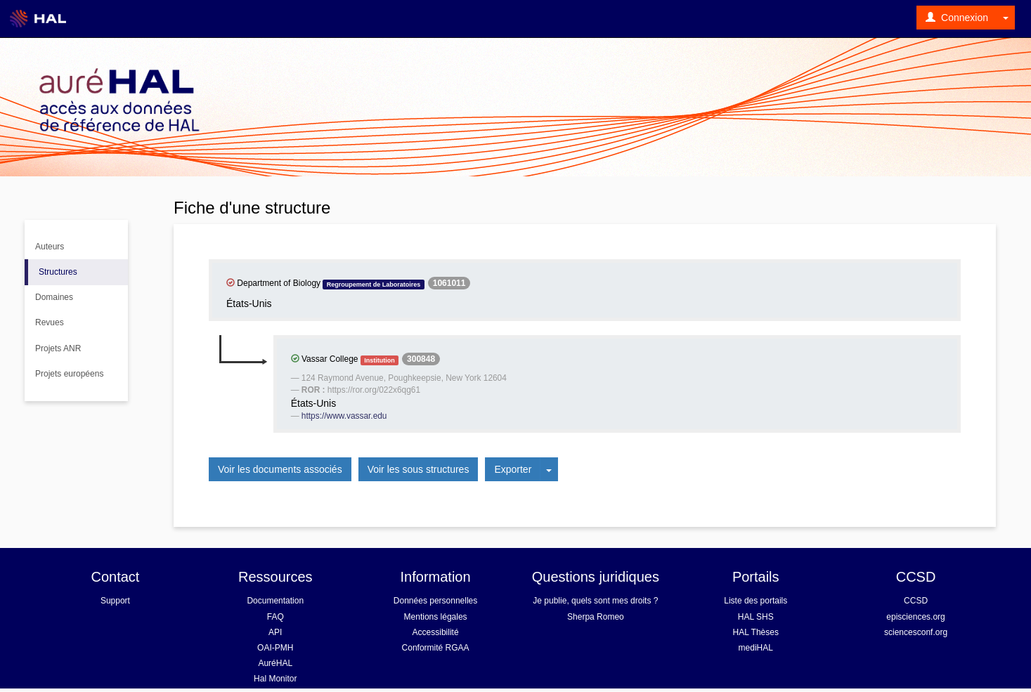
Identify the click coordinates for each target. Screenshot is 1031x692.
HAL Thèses (756, 632)
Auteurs (49, 247)
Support (115, 601)
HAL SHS (756, 617)
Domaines (54, 297)
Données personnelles (435, 601)
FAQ (275, 617)
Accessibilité (436, 632)
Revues (49, 322)
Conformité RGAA (435, 648)
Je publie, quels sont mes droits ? (595, 601)
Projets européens (69, 374)
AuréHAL (275, 663)
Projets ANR (58, 348)
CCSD (916, 601)
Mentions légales (435, 617)
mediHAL (756, 648)
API (275, 632)
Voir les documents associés (280, 469)
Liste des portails (755, 601)
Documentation (275, 601)
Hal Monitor (275, 679)
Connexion (957, 17)
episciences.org (915, 617)
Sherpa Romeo (595, 617)
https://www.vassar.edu (344, 416)
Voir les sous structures (418, 469)
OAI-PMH (275, 648)
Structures (58, 272)
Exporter (512, 469)
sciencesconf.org (915, 632)
